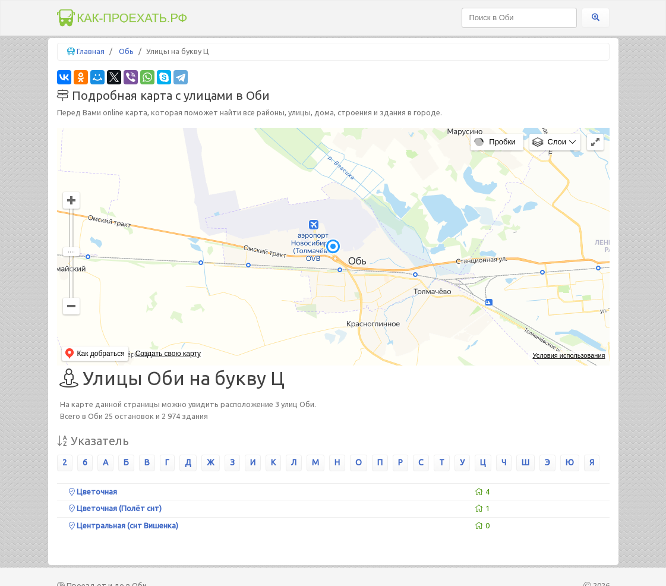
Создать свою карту (168, 353)
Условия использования (568, 355)
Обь (126, 51)
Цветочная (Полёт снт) (115, 508)
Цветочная (93, 491)
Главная (91, 51)
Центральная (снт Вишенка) (123, 525)
